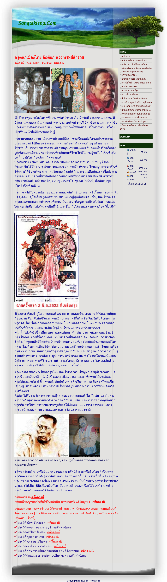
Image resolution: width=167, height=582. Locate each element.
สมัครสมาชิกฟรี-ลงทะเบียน (133, 64)
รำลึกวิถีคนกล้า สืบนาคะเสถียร (135, 114)
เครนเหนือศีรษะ (128, 75)
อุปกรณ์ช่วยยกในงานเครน (133, 79)
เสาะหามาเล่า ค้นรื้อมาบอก (133, 117)
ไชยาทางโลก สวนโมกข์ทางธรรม (134, 127)
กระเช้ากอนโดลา (129, 94)
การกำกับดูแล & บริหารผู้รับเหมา (136, 102)
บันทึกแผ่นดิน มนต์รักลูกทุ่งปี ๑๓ (135, 110)
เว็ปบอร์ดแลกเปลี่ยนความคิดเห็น (136, 68)
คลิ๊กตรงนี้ (53, 522)
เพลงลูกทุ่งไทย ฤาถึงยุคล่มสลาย (135, 106)
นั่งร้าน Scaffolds (128, 86)
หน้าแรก (125, 56)
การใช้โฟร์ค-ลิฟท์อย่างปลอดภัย (135, 83)
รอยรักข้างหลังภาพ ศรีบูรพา (134, 121)
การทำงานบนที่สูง (129, 90)
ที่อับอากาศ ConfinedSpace (133, 98)
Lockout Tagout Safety (131, 71)
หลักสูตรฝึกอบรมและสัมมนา (134, 60)
